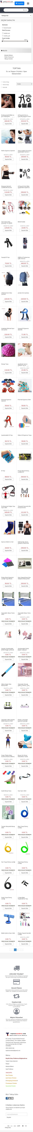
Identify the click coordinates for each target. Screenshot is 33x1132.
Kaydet (9, 1117)
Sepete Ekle (8, 123)
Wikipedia (8, 1127)
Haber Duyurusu (9, 57)
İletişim (7, 1063)
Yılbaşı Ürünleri (8, 59)
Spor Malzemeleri (19, 72)
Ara (25, 10)
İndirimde (5, 87)
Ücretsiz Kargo (6, 82)
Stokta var (7, 33)
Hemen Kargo (6, 84)
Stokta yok (7, 36)
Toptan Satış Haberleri (12, 1061)
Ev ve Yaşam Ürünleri (14, 71)
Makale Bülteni (8, 55)
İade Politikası (9, 1069)
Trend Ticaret (7, 28)
